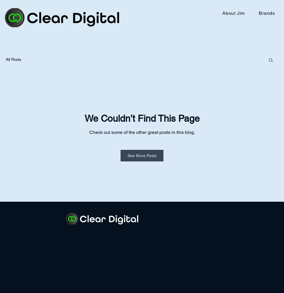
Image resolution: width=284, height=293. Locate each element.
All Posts (13, 59)
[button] (271, 60)
